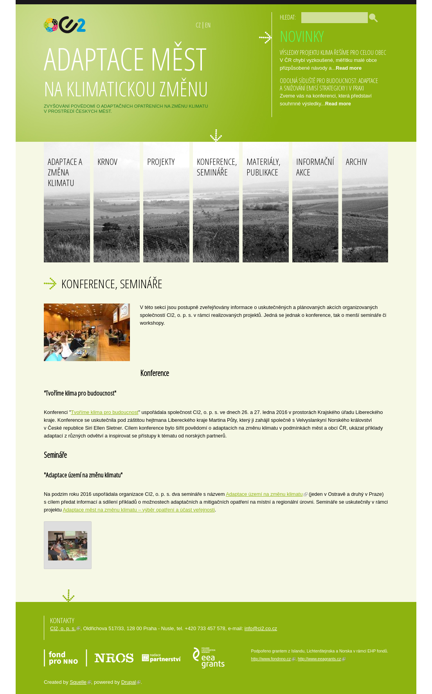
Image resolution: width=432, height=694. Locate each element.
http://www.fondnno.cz (271, 659)
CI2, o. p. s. (63, 628)
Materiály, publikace (264, 166)
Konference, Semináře (217, 166)
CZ (198, 25)
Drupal (128, 682)
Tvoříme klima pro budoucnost (104, 412)
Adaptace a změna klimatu (65, 172)
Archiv (356, 161)
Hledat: (288, 17)
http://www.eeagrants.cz (319, 659)
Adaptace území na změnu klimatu (264, 494)
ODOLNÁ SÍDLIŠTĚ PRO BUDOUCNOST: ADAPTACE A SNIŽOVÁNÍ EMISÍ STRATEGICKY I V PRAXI (329, 84)
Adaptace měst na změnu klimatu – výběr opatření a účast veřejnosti (138, 510)
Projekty (161, 161)
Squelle (78, 682)
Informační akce (315, 166)
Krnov (107, 161)
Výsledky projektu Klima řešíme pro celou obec (333, 52)
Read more (349, 68)
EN (208, 25)
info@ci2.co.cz (261, 628)
